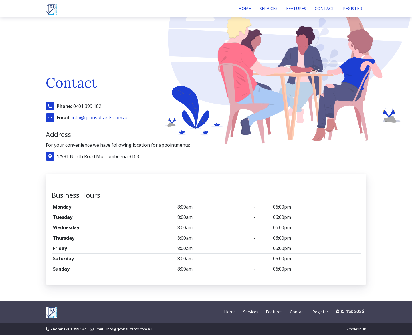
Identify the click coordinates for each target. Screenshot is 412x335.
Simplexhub (356, 329)
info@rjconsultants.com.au (100, 117)
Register (352, 8)
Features (296, 8)
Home (245, 8)
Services (269, 8)
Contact (324, 8)
